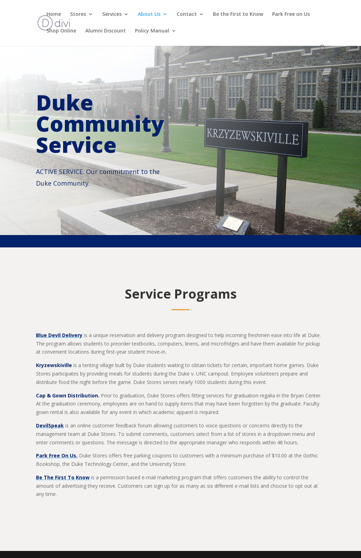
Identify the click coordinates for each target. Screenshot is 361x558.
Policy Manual (152, 31)
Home (54, 14)
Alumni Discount (105, 31)
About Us (149, 14)
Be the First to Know (238, 14)
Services (112, 14)
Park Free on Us (291, 14)
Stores (78, 14)
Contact (187, 14)
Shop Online (61, 31)
